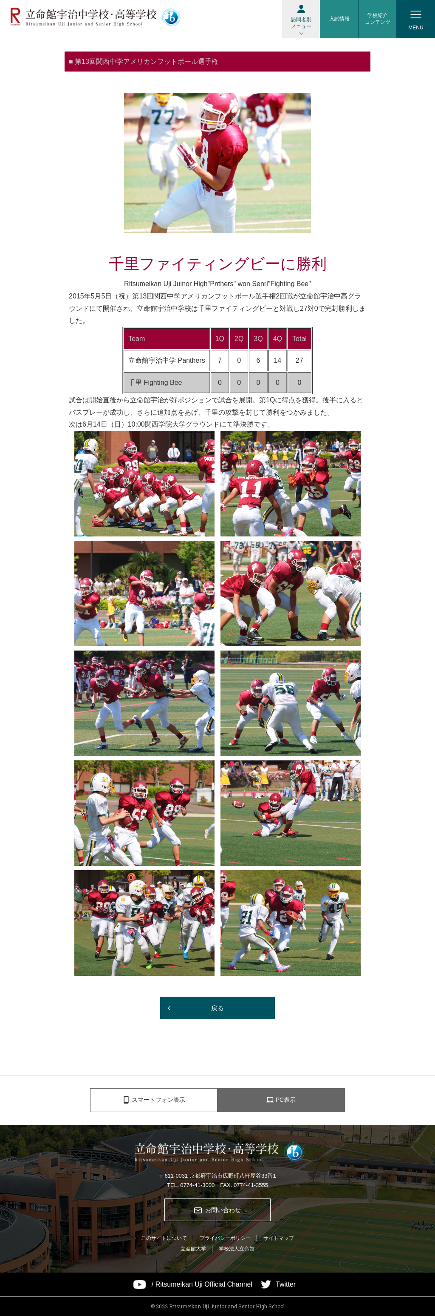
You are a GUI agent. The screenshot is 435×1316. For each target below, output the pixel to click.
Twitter (286, 1284)
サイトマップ (278, 1238)
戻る (217, 1008)
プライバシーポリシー (225, 1238)
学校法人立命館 (236, 1249)
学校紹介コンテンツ (377, 18)
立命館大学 (193, 1249)
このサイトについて (164, 1238)
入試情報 (339, 19)
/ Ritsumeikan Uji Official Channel (202, 1284)
